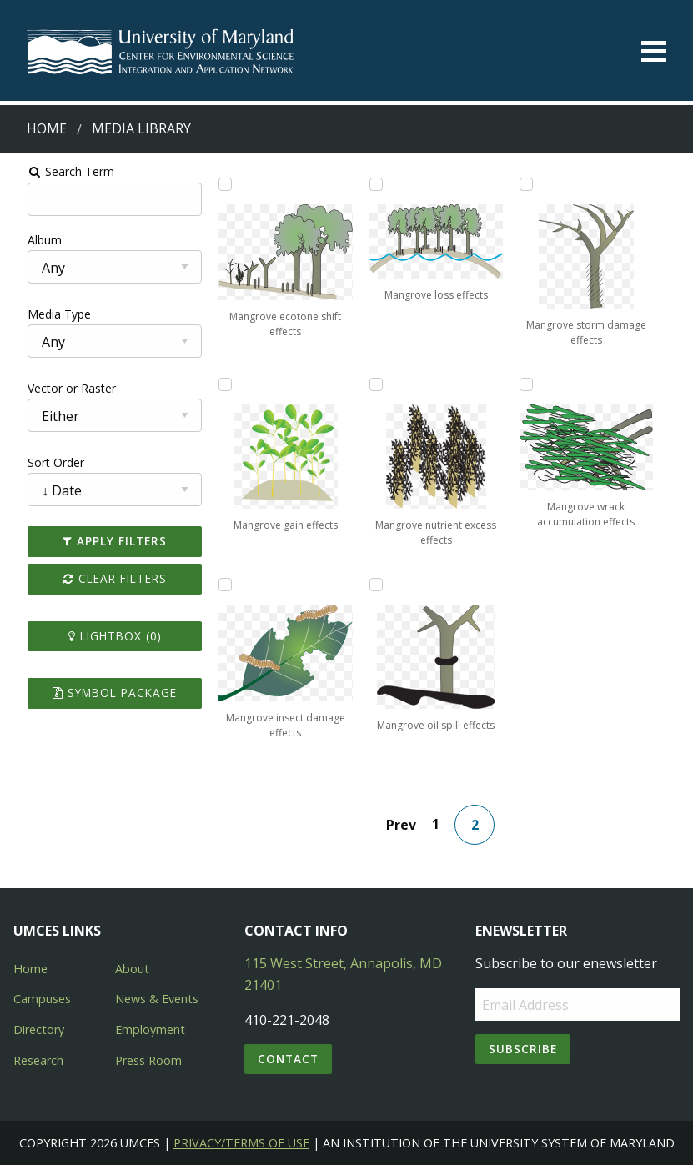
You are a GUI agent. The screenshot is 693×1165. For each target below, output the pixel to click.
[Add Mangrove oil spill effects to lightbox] (376, 584)
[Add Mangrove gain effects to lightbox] (217, 384)
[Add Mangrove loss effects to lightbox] (376, 184)
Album (28, 240)
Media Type (42, 314)
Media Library (141, 128)
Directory (38, 1029)
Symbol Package (102, 693)
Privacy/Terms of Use (241, 1143)
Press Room (148, 1060)
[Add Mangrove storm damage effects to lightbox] (534, 184)
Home (47, 128)
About (132, 969)
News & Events (156, 999)
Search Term (54, 171)
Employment (150, 1029)
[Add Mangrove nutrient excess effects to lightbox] (376, 384)
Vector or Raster (55, 388)
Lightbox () (102, 636)
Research (38, 1060)
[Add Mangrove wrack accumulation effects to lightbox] (534, 384)
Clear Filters (102, 578)
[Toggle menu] (653, 51)
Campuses (42, 999)
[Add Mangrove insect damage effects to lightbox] (217, 584)
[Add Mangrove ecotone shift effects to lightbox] (217, 184)
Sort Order (39, 462)
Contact (288, 1059)
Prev (406, 825)
